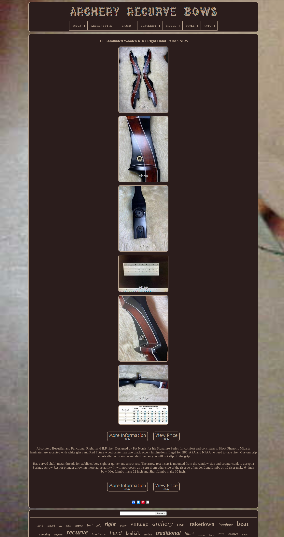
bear (243, 523)
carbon (148, 534)
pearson (201, 535)
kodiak (133, 533)
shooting (44, 534)
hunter (233, 534)
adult (245, 534)
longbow (226, 524)
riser (181, 524)
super (68, 525)
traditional (168, 533)
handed (51, 525)
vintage (139, 523)
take (60, 526)
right (110, 524)
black (189, 533)
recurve (77, 532)
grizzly (123, 525)
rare (221, 534)
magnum (58, 534)
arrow (79, 525)
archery (162, 523)
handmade (99, 534)
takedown (202, 524)
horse (212, 535)
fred (89, 525)
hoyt (40, 525)
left (98, 525)
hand (116, 533)
